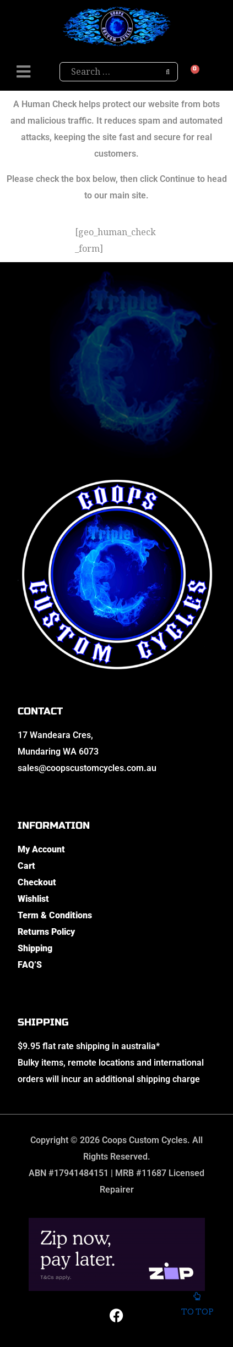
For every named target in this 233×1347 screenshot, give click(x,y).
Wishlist (33, 899)
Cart (26, 866)
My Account (41, 849)
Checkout (37, 882)
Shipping (35, 948)
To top (196, 1305)
